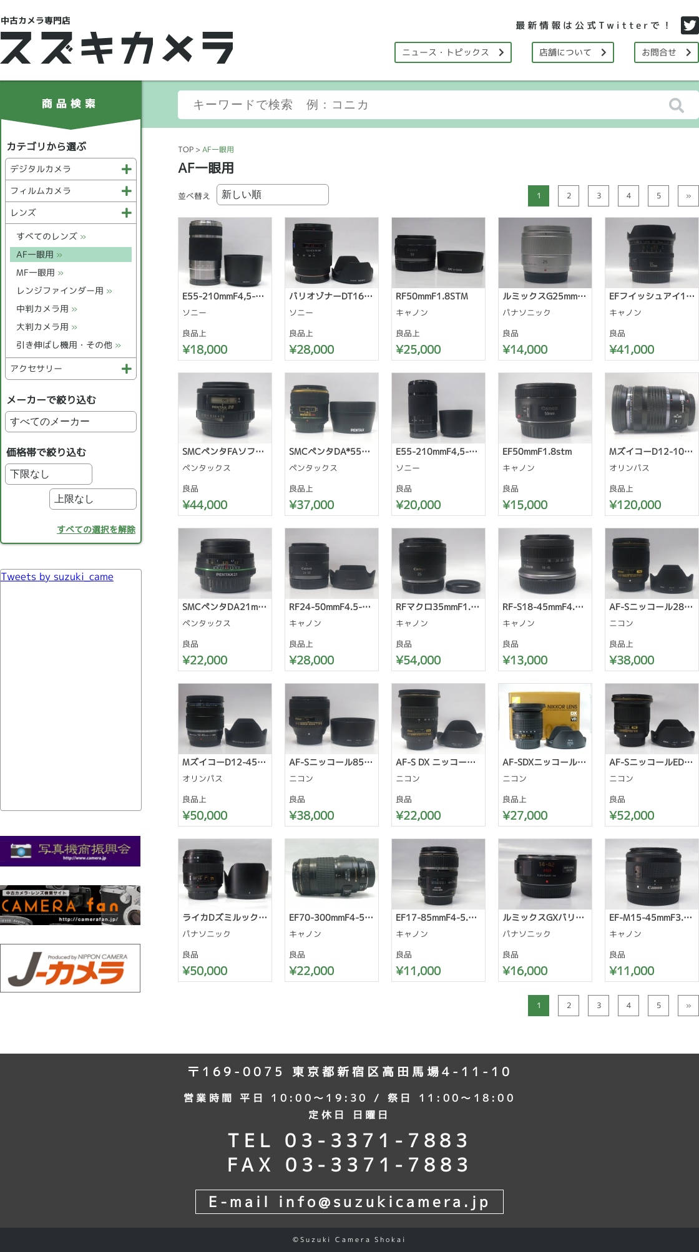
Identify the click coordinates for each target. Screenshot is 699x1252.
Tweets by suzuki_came (57, 576)
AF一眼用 (39, 254)
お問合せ (667, 52)
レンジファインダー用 (64, 290)
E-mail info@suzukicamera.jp (349, 1201)
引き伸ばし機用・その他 (68, 345)
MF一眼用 (40, 272)
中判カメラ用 (46, 308)
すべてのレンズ (51, 236)
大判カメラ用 (46, 326)
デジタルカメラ (71, 169)
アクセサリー (71, 368)
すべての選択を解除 (96, 529)
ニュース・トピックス (453, 52)
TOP (185, 149)
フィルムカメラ (71, 191)
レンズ (71, 212)
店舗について (573, 52)
